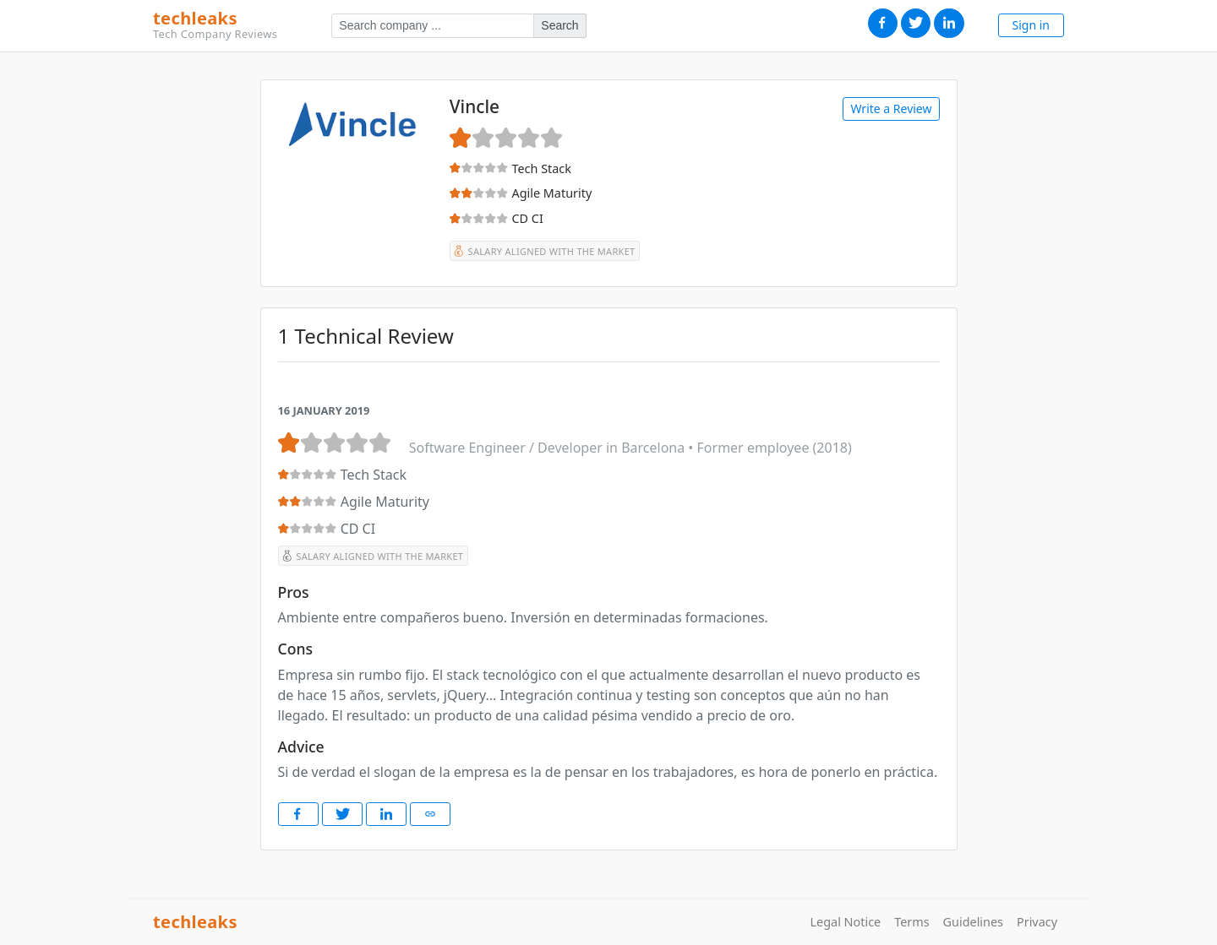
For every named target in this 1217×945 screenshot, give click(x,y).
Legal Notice (845, 922)
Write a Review (890, 108)
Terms (911, 922)
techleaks (215, 25)
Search (559, 25)
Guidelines (973, 922)
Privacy (1037, 922)
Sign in (1031, 25)
